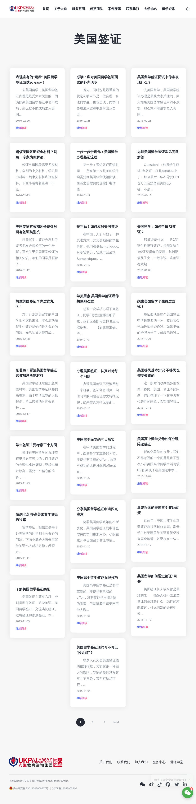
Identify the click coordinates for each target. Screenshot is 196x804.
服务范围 (78, 9)
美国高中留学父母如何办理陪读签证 (158, 441)
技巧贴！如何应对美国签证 (97, 226)
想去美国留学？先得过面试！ (156, 304)
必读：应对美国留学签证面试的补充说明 (97, 80)
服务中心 (159, 762)
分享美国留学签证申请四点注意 (97, 512)
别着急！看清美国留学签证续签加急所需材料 (36, 373)
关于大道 (60, 9)
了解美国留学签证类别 (33, 589)
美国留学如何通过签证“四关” (156, 579)
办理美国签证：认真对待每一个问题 (97, 374)
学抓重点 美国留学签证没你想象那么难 (98, 299)
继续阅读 (21, 128)
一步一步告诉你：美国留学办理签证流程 (97, 154)
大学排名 (150, 9)
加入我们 (141, 762)
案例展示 (114, 9)
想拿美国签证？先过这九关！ (35, 304)
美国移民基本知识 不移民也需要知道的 (158, 373)
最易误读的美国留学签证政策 (158, 510)
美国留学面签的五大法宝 (95, 439)
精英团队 (96, 9)
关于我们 (105, 762)
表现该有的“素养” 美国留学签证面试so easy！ (36, 80)
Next (116, 722)
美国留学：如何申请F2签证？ (156, 229)
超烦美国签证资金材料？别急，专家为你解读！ (36, 154)
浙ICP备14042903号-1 (64, 788)
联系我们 (132, 9)
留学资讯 (168, 9)
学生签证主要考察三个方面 (36, 445)
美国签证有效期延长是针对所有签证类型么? (36, 229)
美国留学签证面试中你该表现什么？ (158, 80)
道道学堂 (176, 762)
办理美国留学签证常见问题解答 (158, 154)
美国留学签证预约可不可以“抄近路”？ (97, 650)
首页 (45, 9)
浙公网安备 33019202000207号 (28, 788)
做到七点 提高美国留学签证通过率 (37, 517)
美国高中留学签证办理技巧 (97, 577)
